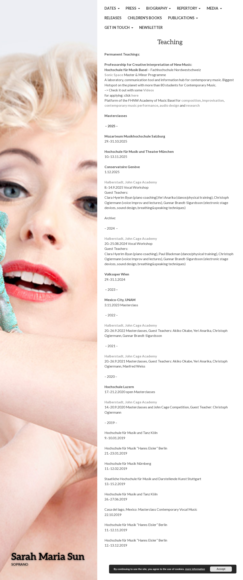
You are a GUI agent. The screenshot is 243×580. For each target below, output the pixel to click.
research (193, 105)
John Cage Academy (141, 182)
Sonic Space (114, 75)
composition (191, 100)
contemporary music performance (131, 105)
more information (195, 569)
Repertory (187, 8)
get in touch (117, 27)
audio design (169, 105)
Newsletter (151, 27)
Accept (221, 569)
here (135, 95)
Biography (156, 8)
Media (212, 8)
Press (131, 8)
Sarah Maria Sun (48, 556)
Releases (113, 18)
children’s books (145, 18)
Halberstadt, (114, 182)
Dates (110, 8)
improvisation (213, 100)
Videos (148, 90)
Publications (181, 18)
